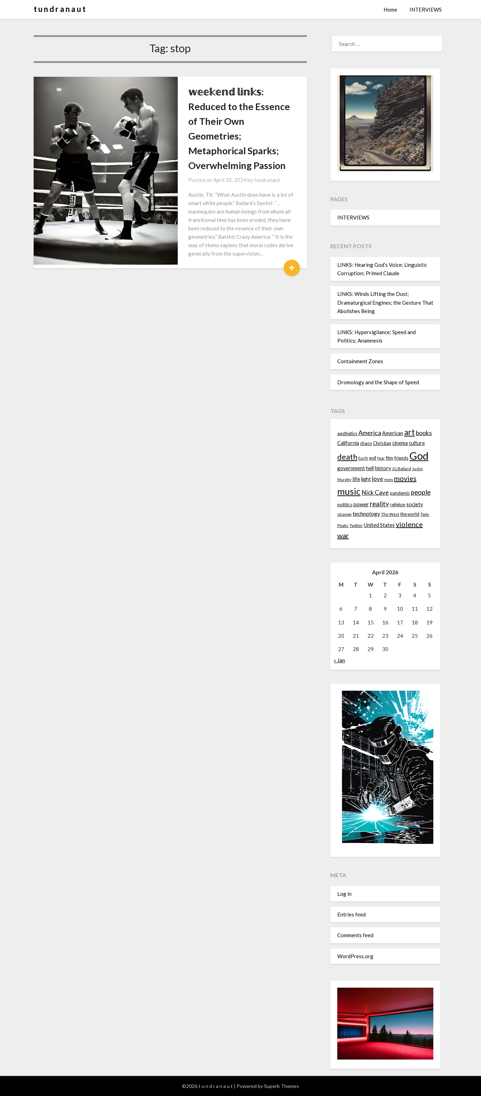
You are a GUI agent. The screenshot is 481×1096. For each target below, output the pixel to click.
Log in (344, 894)
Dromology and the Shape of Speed (378, 382)
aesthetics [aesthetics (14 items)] (347, 433)
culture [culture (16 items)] (417, 443)
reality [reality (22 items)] (379, 504)
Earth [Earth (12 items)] (363, 458)
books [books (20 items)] (424, 433)
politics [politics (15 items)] (344, 504)
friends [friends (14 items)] (401, 458)
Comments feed (355, 935)
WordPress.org (355, 956)
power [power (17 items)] (361, 504)
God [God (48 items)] (418, 455)
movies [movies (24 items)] (405, 478)
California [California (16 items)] (348, 443)
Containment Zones (360, 361)
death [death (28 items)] (347, 456)
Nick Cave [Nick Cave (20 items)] (375, 492)
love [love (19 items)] (377, 478)
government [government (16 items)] (351, 468)
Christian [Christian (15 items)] (382, 443)
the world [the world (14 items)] (409, 514)
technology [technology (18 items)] (366, 513)
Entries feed (351, 914)
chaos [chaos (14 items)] (366, 443)
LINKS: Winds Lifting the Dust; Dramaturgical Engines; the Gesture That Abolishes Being (385, 302)
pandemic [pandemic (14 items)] (400, 493)
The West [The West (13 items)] (390, 514)
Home (390, 9)
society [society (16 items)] (414, 504)
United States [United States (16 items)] (379, 525)
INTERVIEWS (425, 9)
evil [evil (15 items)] (372, 458)
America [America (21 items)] (369, 433)
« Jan (339, 660)
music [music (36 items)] (348, 491)
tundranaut (232, 150)
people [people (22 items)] (421, 492)
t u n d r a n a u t (60, 9)
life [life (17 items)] (356, 479)
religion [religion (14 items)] (397, 504)
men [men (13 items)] (388, 479)
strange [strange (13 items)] (344, 514)
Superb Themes (281, 1086)
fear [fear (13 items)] (381, 458)
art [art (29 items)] (409, 432)
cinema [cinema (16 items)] (400, 443)
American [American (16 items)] (392, 433)
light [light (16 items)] (366, 479)
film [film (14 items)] (389, 458)
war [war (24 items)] (343, 535)
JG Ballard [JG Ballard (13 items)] (401, 468)
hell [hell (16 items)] (370, 468)
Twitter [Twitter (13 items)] (356, 525)
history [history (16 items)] (383, 468)
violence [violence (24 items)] (409, 524)
